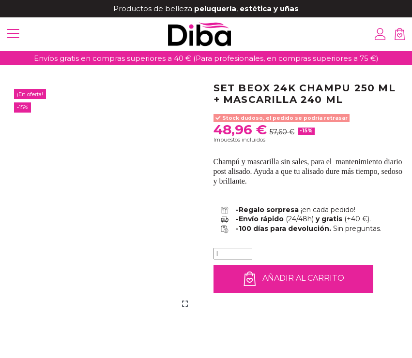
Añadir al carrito (294, 279)
